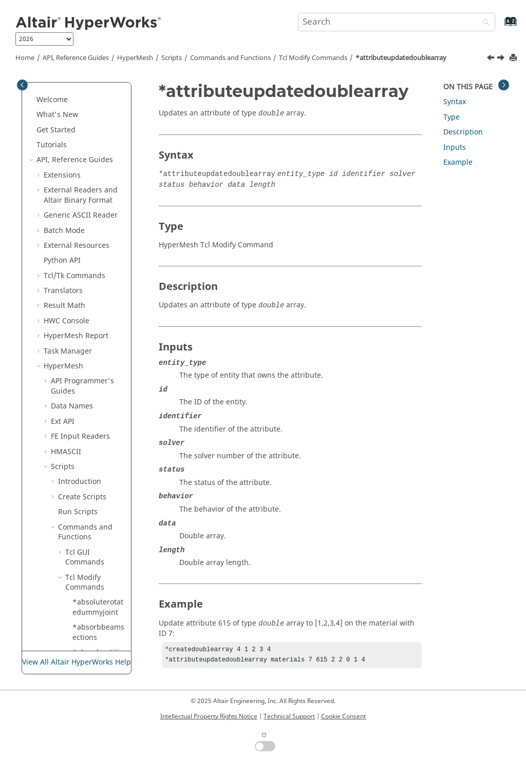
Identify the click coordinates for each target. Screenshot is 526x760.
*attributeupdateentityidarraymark (98, 609)
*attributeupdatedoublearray (400, 58)
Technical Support (289, 716)
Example (458, 162)
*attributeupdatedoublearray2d (97, 258)
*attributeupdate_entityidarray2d (97, 127)
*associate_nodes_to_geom (96, 97)
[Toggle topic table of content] (503, 85)
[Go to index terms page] (499, 26)
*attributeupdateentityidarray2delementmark (98, 534)
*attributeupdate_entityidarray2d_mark (97, 162)
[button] (68, 92)
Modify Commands (313, 58)
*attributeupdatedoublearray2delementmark (98, 298)
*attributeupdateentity (96, 464)
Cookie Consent (343, 716)
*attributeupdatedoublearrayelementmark (97, 373)
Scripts (171, 58)
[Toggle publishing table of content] (22, 85)
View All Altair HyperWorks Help (76, 662)
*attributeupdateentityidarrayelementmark (98, 574)
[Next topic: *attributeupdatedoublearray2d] (502, 59)
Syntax (454, 101)
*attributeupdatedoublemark (98, 439)
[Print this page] (514, 58)
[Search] (483, 23)
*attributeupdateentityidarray (98, 494)
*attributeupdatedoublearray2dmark (97, 338)
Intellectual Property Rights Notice (208, 716)
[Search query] (396, 22)
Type (451, 117)
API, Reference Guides (76, 58)
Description (463, 132)
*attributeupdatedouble (96, 192)
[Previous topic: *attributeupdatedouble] (491, 59)
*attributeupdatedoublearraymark (97, 409)
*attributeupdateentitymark (96, 640)
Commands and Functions (230, 58)
